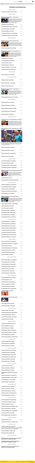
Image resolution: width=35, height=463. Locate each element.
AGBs (20, 461)
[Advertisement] (17, 455)
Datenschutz (23, 461)
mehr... (16, 22)
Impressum (17, 461)
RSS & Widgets (32, 462)
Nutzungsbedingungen (29, 461)
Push (33, 461)
